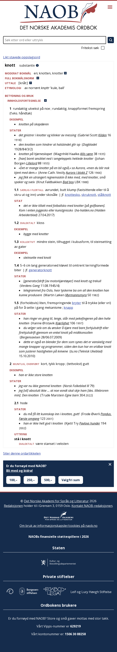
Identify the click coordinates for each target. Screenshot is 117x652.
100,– (13, 480)
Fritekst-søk (93, 47)
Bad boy (68, 182)
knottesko (72, 195)
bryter (76, 303)
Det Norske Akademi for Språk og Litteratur (56, 501)
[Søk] (111, 40)
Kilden (102, 135)
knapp (68, 307)
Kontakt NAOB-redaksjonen (92, 506)
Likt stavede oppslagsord (21, 57)
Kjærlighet (62, 323)
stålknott (104, 195)
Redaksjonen (13, 506)
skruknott (88, 195)
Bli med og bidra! (19, 470)
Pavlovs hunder (89, 423)
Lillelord (31, 163)
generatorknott (40, 270)
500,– (48, 480)
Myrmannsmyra (76, 295)
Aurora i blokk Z (77, 172)
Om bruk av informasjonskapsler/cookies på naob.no (58, 526)
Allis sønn (86, 154)
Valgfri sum (71, 480)
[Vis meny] (109, 7)
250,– (31, 480)
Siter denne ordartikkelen (22, 453)
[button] (58, 73)
